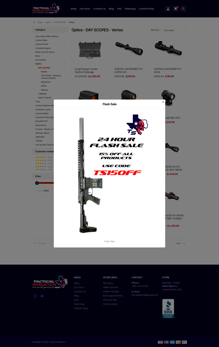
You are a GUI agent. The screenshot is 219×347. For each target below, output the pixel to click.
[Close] (163, 102)
